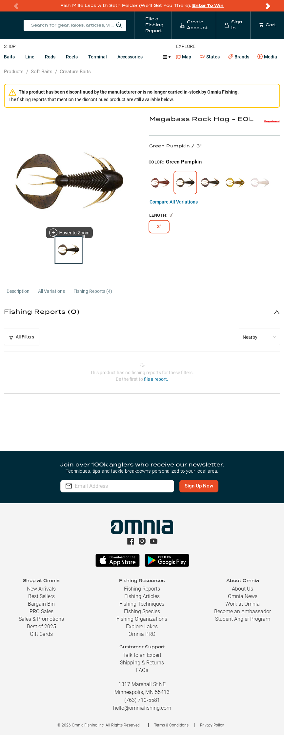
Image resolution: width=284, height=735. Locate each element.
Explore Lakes (142, 626)
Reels (72, 56)
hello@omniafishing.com (142, 708)
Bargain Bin (41, 604)
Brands (238, 57)
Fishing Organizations (141, 619)
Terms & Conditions (171, 725)
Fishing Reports (142, 589)
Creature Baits (75, 72)
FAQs (142, 670)
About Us (242, 589)
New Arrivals (41, 589)
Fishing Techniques (141, 604)
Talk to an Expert (142, 655)
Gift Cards (41, 634)
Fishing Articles (142, 596)
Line (29, 56)
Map (184, 56)
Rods (50, 56)
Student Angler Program (242, 619)
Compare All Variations (174, 202)
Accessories (130, 56)
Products (14, 72)
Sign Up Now (199, 486)
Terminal (97, 56)
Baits (9, 56)
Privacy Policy (212, 725)
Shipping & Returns (142, 662)
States (210, 57)
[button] (142, 312)
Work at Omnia (242, 604)
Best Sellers (41, 596)
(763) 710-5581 (142, 700)
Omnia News (242, 596)
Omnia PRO (142, 634)
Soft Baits (41, 72)
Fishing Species (142, 611)
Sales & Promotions (41, 619)
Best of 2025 (41, 626)
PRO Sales (41, 611)
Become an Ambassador (242, 611)
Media (267, 57)
